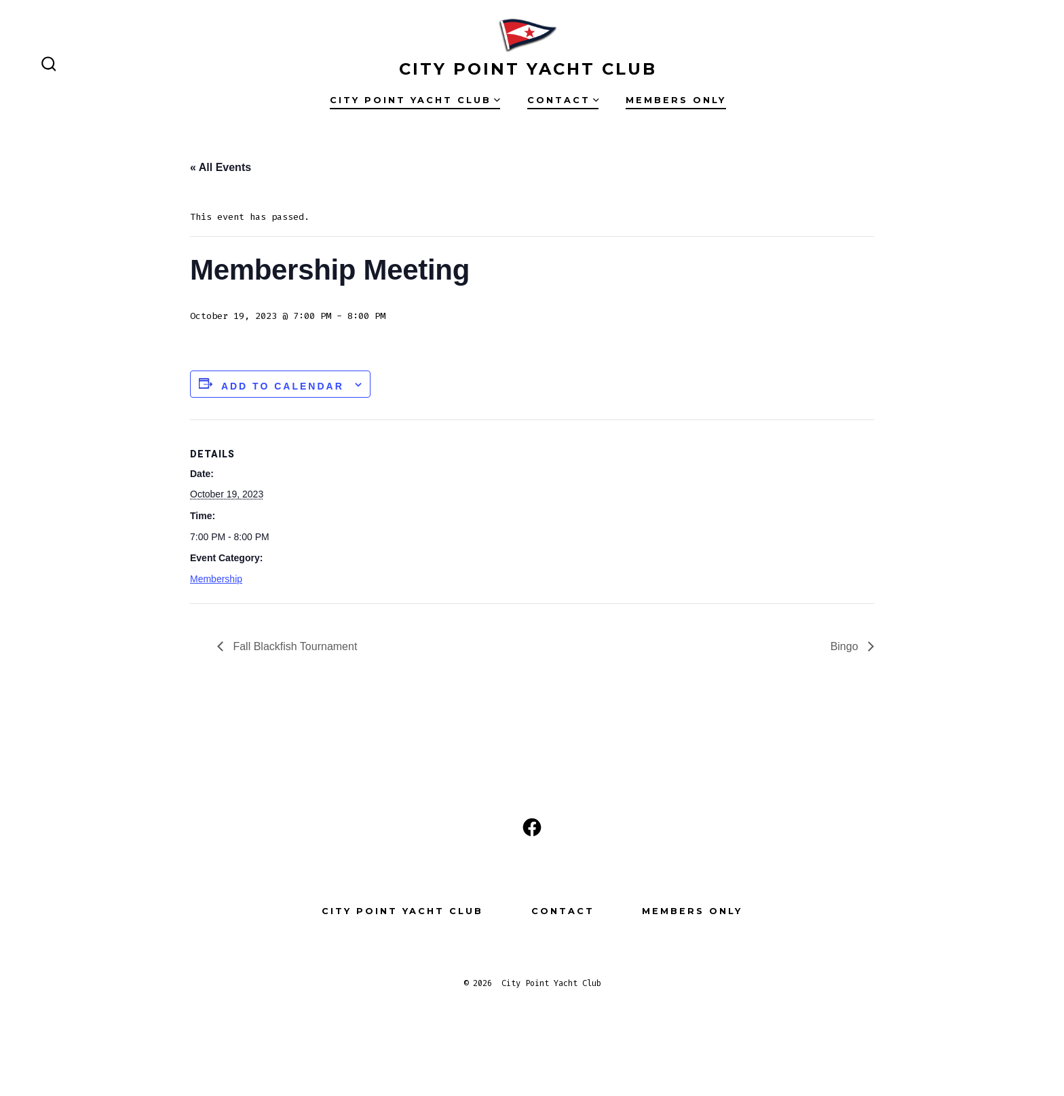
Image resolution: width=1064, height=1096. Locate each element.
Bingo (846, 646)
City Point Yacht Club (415, 100)
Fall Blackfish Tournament (293, 646)
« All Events (220, 167)
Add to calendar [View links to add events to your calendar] (282, 386)
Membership (216, 578)
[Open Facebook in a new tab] (532, 827)
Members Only (676, 100)
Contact (563, 100)
